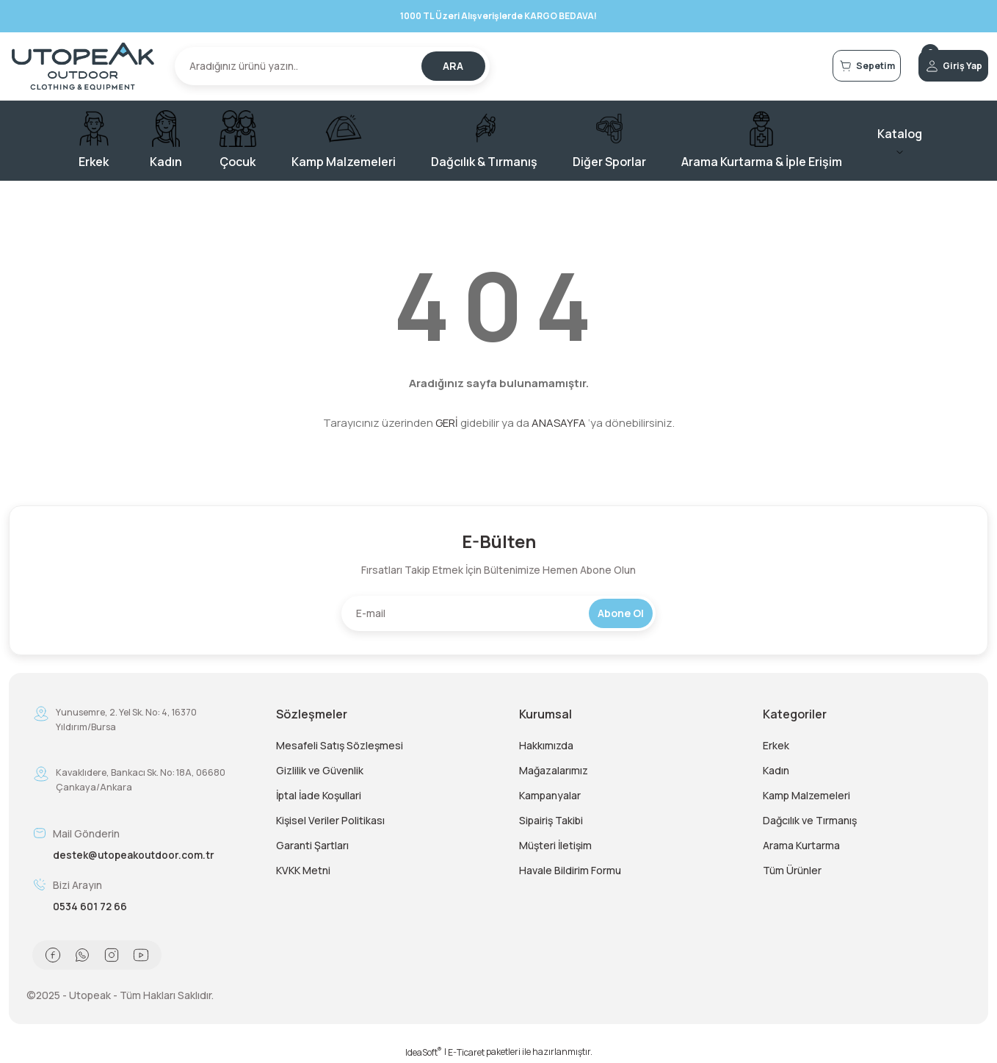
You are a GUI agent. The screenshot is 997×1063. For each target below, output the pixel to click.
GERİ (446, 422)
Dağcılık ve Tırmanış (810, 820)
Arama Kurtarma (801, 845)
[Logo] (83, 66)
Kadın (776, 770)
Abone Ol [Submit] (621, 613)
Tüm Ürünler (792, 870)
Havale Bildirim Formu (570, 870)
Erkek (776, 745)
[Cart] (812, 66)
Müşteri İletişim (555, 845)
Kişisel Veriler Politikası (330, 820)
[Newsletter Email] (498, 613)
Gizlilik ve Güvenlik (319, 770)
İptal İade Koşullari (318, 795)
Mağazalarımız (553, 770)
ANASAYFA (559, 422)
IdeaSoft (423, 1052)
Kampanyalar (550, 795)
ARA (453, 66)
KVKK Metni (303, 870)
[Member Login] (935, 66)
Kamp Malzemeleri (806, 795)
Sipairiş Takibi (551, 820)
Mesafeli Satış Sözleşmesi (339, 745)
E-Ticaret (466, 1052)
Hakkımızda (546, 745)
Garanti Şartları (312, 845)
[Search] (332, 66)
